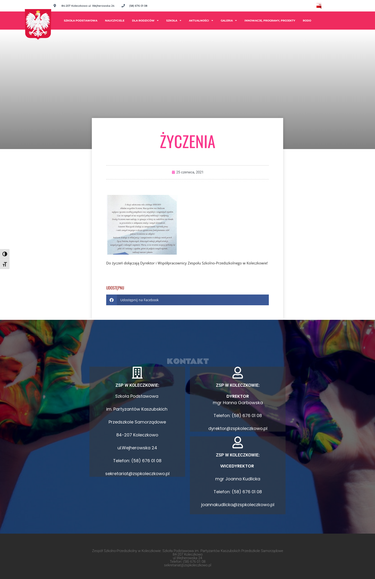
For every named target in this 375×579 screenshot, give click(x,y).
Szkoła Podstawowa (80, 20)
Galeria (229, 20)
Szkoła (173, 20)
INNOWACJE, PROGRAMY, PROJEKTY (269, 20)
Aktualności (201, 20)
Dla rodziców (145, 20)
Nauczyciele (114, 20)
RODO (307, 20)
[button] (187, 300)
